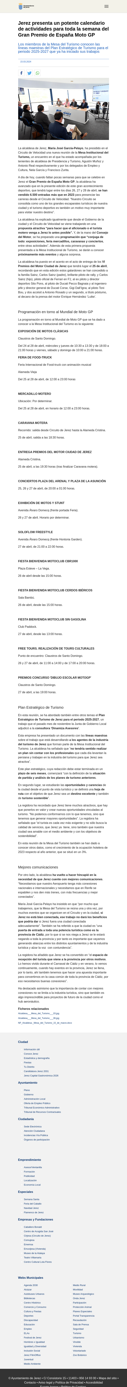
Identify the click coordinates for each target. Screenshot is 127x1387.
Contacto (30, 1382)
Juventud (28, 1359)
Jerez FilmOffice (32, 1355)
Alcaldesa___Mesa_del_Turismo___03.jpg (38, 1013)
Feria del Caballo (33, 1203)
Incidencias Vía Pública (36, 1135)
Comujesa (29, 1240)
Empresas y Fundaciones (35, 1219)
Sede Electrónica (33, 1126)
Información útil (32, 1049)
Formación (29, 1171)
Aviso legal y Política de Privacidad (60, 1382)
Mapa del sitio (108, 1378)
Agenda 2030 (31, 1285)
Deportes (28, 1315)
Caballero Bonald (33, 1227)
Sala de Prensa (81, 1324)
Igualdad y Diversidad (35, 1346)
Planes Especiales (82, 1311)
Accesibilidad (94, 1382)
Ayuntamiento (27, 1082)
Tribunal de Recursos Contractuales (42, 1112)
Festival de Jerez (33, 1337)
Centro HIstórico (32, 1302)
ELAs (27, 1333)
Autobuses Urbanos (34, 1294)
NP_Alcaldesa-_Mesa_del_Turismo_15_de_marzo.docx (45, 1023)
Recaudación (80, 1320)
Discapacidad (31, 1320)
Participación (79, 1302)
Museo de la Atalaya (34, 1253)
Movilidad (78, 1289)
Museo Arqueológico (83, 1294)
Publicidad (29, 1176)
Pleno (27, 1090)
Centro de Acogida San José (38, 1231)
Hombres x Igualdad (34, 1342)
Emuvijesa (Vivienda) (35, 1248)
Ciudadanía (26, 1119)
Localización (30, 1180)
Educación (29, 1324)
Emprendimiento (29, 1159)
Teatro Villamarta (32, 1257)
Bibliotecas (29, 1298)
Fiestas (27, 1062)
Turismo (77, 1333)
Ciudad (23, 1041)
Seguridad (78, 1329)
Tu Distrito (29, 1066)
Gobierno (29, 1094)
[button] (21, 73)
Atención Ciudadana (34, 1131)
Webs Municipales (30, 1277)
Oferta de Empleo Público (37, 1103)
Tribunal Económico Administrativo (42, 1107)
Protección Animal (82, 1307)
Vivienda (77, 1346)
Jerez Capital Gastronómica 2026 (41, 1075)
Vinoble (77, 1342)
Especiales (25, 1191)
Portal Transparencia (83, 1315)
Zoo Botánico (80, 1355)
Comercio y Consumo (35, 1307)
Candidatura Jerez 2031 (36, 1071)
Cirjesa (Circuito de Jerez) (37, 1235)
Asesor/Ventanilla (33, 1167)
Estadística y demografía (37, 1058)
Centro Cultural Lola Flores (38, 1262)
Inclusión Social (32, 1350)
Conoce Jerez (31, 1053)
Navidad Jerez (31, 1208)
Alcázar (28, 1289)
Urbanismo (78, 1337)
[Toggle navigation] (106, 6)
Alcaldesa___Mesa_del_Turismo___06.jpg (38, 1018)
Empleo (28, 1329)
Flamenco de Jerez (34, 1212)
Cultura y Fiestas (32, 1311)
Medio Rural (79, 1285)
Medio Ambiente (32, 1363)
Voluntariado (79, 1350)
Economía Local (32, 1184)
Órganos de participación (37, 1139)
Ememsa (28, 1244)
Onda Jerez (79, 1298)
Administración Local (34, 1099)
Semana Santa (31, 1199)
